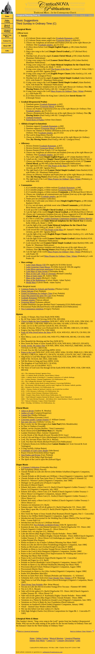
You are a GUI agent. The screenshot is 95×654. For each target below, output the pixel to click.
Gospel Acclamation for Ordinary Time (36, 293)
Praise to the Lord (28, 352)
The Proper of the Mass (60, 69)
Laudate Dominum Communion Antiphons (61, 219)
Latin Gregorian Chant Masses (38, 267)
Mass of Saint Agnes (34, 276)
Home (32, 638)
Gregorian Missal (63, 40)
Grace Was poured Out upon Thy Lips (36, 296)
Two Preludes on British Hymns (46, 525)
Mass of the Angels (33, 278)
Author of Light (27, 413)
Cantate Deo (26, 415)
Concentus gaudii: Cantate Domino (35, 420)
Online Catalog (42, 638)
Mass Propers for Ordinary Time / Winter (67, 91)
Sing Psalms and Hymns (30, 455)
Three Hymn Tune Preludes (32, 584)
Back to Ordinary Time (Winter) (82, 631)
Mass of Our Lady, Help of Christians (41, 274)
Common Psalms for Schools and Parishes (38, 289)
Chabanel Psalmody (34, 117)
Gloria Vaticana (27, 291)
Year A (74, 15)
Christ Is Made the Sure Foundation (35, 321)
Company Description (65, 640)
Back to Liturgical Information (27, 631)
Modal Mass (31, 282)
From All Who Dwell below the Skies (36, 332)
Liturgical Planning (72, 638)
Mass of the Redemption (35, 280)
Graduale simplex (46, 45)
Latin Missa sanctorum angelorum (39, 269)
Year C (91, 15)
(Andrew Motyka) (85, 219)
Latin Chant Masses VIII (36, 265)
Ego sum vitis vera (28, 422)
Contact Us (50, 640)
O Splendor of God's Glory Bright (34, 451)
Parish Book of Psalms (35, 120)
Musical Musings (56, 638)
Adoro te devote (27, 411)
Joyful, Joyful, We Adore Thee (33, 346)
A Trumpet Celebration (30, 467)
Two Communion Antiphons (32, 309)
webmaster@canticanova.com (52, 652)
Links (78, 640)
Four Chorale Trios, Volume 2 (60, 578)
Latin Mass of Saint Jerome (37, 271)
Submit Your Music (37, 640)
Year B (82, 15)
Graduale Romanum (65, 38)
